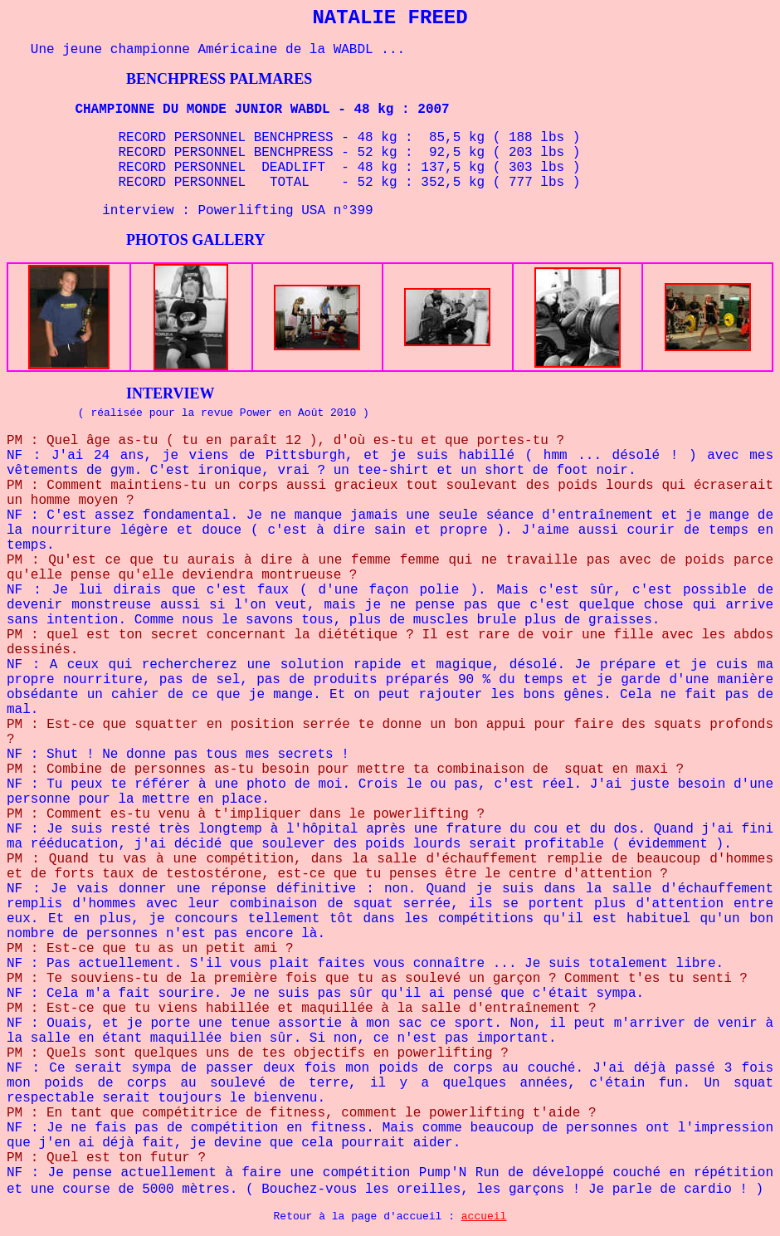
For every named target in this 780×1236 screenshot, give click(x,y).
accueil (484, 1216)
